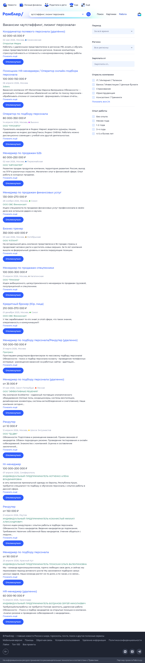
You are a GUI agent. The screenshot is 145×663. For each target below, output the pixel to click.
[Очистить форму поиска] (83, 14)
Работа (123, 14)
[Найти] (88, 14)
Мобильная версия (12, 640)
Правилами (93, 660)
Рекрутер (9, 421)
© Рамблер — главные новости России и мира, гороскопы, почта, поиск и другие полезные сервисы (53, 635)
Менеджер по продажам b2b (22, 153)
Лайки (6, 644)
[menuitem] (9, 5)
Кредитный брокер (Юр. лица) (23, 304)
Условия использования (67, 640)
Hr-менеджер (12, 464)
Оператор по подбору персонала (25, 113)
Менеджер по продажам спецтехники (28, 267)
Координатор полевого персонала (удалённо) (34, 31)
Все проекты (29, 644)
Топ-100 (16, 644)
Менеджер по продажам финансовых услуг (32, 192)
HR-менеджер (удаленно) (20, 591)
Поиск (100, 14)
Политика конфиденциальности (125, 640)
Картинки (111, 14)
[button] (45, 51)
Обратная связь (44, 640)
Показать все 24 (101, 101)
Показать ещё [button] (10, 56)
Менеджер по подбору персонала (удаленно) (33, 379)
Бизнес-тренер (13, 228)
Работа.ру (137, 660)
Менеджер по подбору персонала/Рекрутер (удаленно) (40, 340)
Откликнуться (13, 62)
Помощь (29, 640)
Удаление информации (94, 640)
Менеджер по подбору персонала (26, 552)
